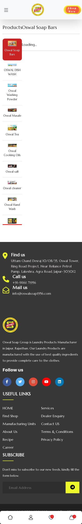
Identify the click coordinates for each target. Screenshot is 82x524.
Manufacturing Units (19, 424)
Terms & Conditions (57, 431)
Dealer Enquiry (53, 416)
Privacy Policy (52, 439)
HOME (8, 408)
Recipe (8, 439)
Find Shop (10, 416)
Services (47, 408)
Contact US (50, 424)
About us (10, 431)
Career (8, 447)
